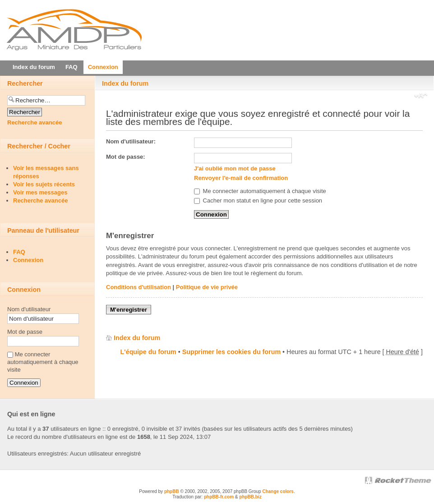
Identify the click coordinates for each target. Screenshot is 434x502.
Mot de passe (24, 331)
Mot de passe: (125, 156)
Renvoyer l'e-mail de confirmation (241, 178)
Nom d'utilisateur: (131, 141)
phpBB (171, 491)
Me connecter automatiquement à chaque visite (260, 191)
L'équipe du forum (148, 351)
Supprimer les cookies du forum (231, 351)
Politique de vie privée (207, 287)
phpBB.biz (250, 496)
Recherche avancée (34, 122)
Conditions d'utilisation (138, 287)
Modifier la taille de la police (420, 96)
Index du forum (125, 83)
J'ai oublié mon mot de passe (235, 168)
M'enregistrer (128, 309)
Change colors (277, 491)
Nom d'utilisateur (29, 309)
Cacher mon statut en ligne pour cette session (258, 200)
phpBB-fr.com (219, 496)
